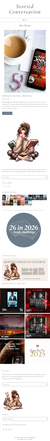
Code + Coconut (28, 439)
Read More (7, 113)
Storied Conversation (25, 9)
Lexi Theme (20, 439)
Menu (25, 19)
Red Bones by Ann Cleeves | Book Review (17, 96)
